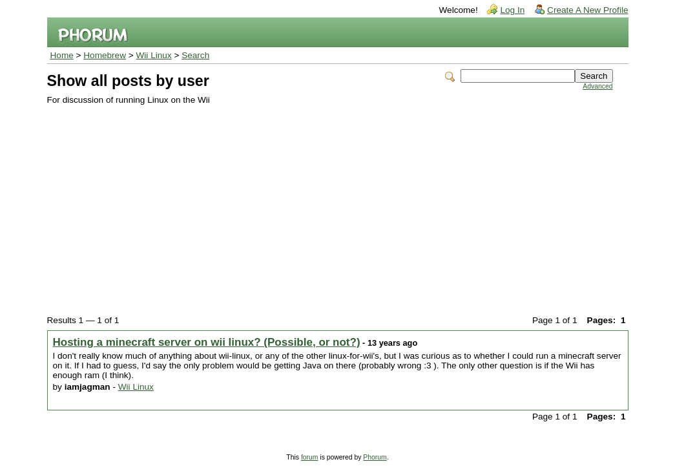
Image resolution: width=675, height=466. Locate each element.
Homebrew (104, 55)
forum (309, 457)
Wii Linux (154, 55)
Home (62, 55)
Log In (512, 10)
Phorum (374, 457)
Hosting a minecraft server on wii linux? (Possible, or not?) (206, 342)
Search (195, 55)
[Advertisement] (330, 201)
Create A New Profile (587, 10)
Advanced (597, 86)
